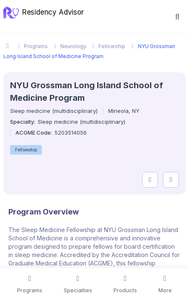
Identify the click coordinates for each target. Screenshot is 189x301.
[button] (177, 16)
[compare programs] (171, 180)
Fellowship (26, 149)
